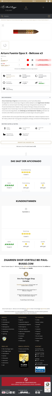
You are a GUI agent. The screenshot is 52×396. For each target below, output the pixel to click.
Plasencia (38, 331)
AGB (3, 365)
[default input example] (21, 60)
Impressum (5, 360)
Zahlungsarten (6, 326)
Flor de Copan (39, 336)
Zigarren (28, 308)
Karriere (4, 355)
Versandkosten (6, 322)
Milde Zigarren (22, 326)
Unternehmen (6, 353)
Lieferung (5, 320)
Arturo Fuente (39, 338)
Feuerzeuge (22, 333)
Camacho (38, 329)
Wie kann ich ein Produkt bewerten (26, 146)
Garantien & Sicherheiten (8, 329)
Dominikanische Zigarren (10, 76)
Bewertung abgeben (26, 142)
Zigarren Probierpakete (24, 331)
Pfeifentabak (22, 340)
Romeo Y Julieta (39, 322)
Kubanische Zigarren (24, 322)
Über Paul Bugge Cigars (8, 349)
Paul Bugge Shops (7, 351)
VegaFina (38, 333)
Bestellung (5, 324)
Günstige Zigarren (23, 329)
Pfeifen (21, 338)
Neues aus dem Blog (24, 349)
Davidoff (38, 324)
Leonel (37, 326)
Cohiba (37, 320)
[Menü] (50, 382)
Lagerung (5, 333)
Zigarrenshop (44, 308)
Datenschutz (5, 362)
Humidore (21, 336)
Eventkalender (22, 351)
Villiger (37, 340)
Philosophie (5, 358)
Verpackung (5, 331)
